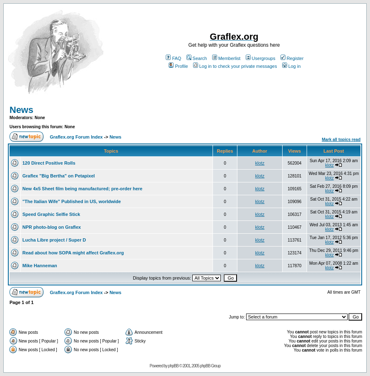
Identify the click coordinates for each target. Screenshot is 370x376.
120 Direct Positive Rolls (48, 162)
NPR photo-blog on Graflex (51, 227)
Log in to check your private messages (235, 66)
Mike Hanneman (39, 265)
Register (292, 58)
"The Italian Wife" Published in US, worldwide (71, 201)
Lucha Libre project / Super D (54, 239)
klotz (260, 162)
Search (196, 58)
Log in (291, 66)
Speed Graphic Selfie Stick (51, 214)
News (21, 110)
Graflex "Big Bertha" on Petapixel (58, 175)
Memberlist (226, 58)
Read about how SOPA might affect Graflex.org (73, 252)
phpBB (173, 366)
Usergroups (261, 58)
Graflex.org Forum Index (76, 136)
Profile (178, 66)
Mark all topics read (341, 139)
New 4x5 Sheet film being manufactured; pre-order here (82, 188)
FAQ (173, 58)
